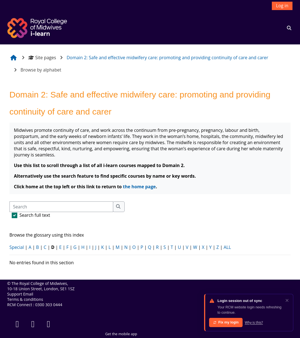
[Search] (61, 206)
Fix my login (226, 322)
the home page (139, 187)
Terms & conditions (25, 299)
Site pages (42, 57)
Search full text (35, 215)
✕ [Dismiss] (287, 300)
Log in (282, 6)
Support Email (20, 294)
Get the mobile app (121, 333)
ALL (227, 247)
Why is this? (254, 322)
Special (16, 247)
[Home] (38, 27)
